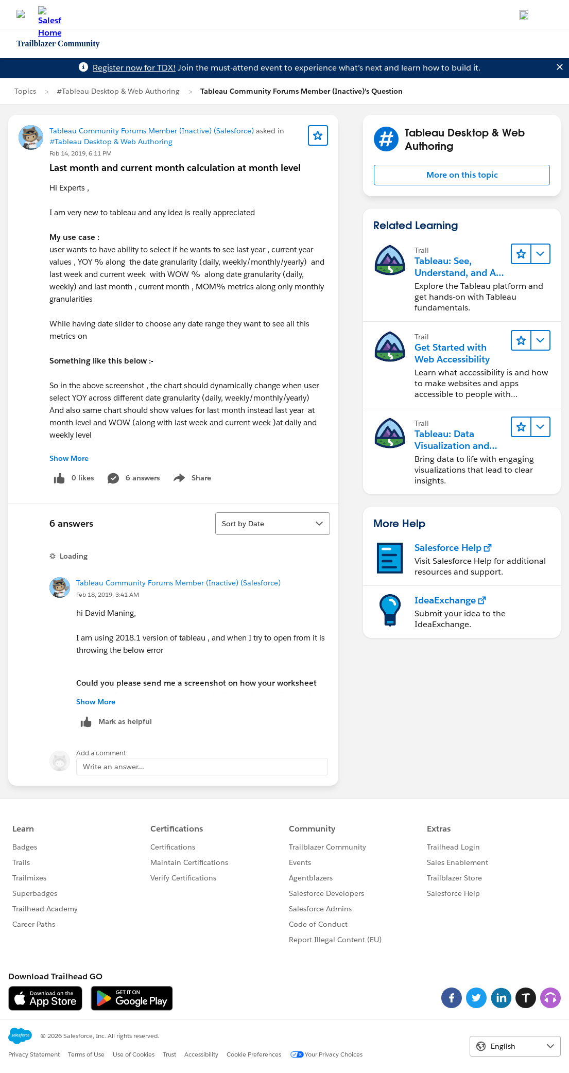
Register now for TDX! (134, 67)
